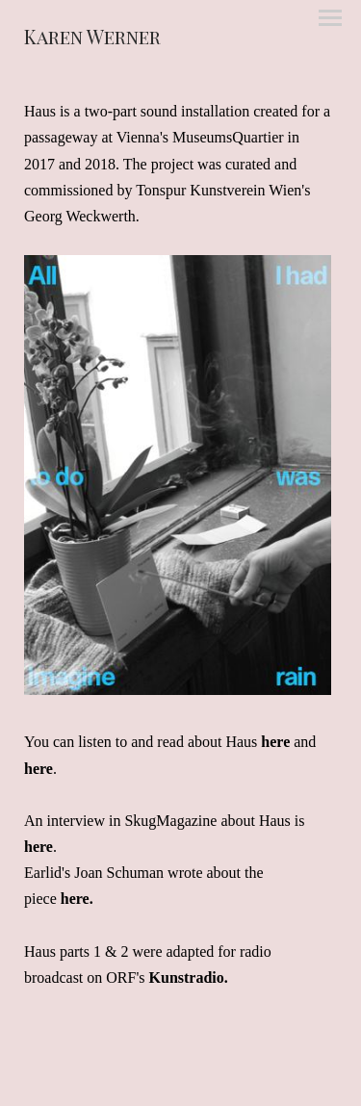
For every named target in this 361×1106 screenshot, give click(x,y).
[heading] (92, 39)
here (275, 741)
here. (77, 898)
